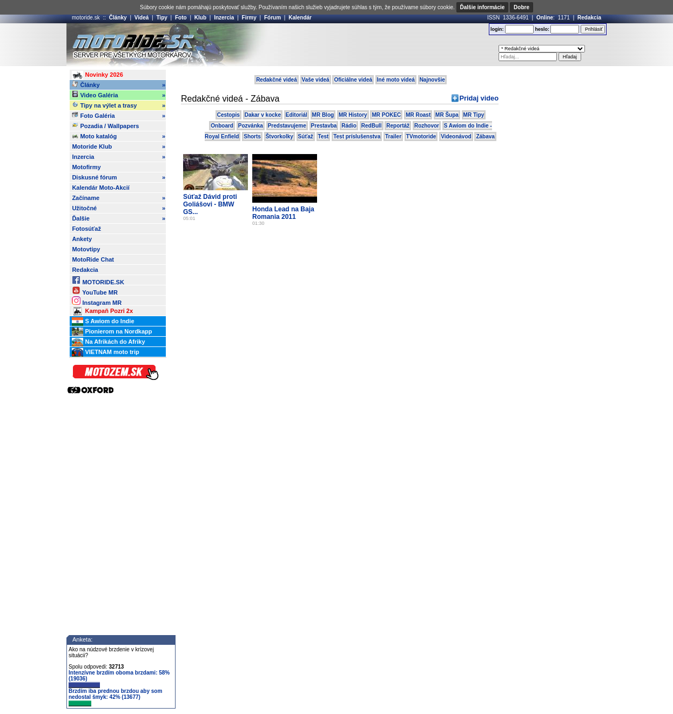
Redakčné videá (276, 80)
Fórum (272, 18)
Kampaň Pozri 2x (102, 311)
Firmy (249, 18)
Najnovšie (432, 80)
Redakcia (589, 18)
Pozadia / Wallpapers (105, 125)
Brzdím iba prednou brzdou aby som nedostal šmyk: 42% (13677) (115, 697)
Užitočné (118, 208)
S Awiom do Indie (103, 321)
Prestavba (324, 126)
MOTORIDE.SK (98, 280)
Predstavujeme (287, 126)
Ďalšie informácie (482, 7)
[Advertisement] (352, 45)
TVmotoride (421, 136)
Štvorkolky (279, 136)
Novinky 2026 (97, 75)
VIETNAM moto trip (105, 352)
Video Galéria (118, 95)
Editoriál (296, 115)
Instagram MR (97, 300)
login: (497, 29)
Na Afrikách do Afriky (108, 342)
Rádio (348, 126)
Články (118, 18)
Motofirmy (86, 167)
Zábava (485, 136)
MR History (353, 115)
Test (323, 136)
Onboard (222, 126)
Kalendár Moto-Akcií (100, 187)
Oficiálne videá (353, 80)
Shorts (252, 136)
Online (544, 18)
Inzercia (224, 18)
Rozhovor (426, 126)
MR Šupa (447, 115)
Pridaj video (479, 98)
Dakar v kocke (263, 115)
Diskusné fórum (118, 177)
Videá (141, 18)
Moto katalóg (118, 136)
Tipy (161, 18)
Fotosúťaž (86, 228)
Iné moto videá (396, 80)
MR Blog (323, 115)
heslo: (542, 29)
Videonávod (456, 136)
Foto (181, 18)
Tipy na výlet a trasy (118, 105)
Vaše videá (315, 80)
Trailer (393, 136)
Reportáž (397, 126)
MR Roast (418, 115)
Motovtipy (86, 249)
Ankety (82, 239)
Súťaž (305, 136)
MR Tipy (473, 115)
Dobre (521, 7)
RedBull (371, 126)
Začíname (118, 197)
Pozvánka (250, 126)
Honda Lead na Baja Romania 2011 (283, 213)
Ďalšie (118, 218)
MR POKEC (386, 115)
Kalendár (300, 18)
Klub (200, 18)
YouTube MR (94, 290)
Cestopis (228, 115)
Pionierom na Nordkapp (112, 332)
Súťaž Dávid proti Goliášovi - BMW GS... (210, 204)
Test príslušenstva (356, 136)
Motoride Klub (118, 146)
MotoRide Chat (93, 259)
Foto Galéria (118, 115)
